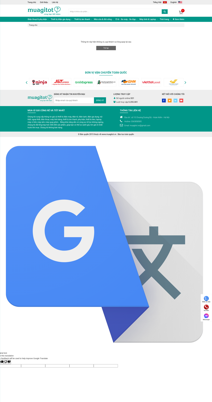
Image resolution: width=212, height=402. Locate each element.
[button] (26, 82)
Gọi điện (206, 308)
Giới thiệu (44, 2)
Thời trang (165, 19)
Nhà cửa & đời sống (103, 19)
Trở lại (106, 48)
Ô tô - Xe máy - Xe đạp (126, 19)
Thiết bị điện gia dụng (61, 19)
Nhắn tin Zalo (206, 299)
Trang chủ (32, 2)
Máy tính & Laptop (149, 19)
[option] (30, 82)
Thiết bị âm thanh (83, 19)
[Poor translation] (7, 362)
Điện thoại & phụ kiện (38, 19)
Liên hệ (55, 2)
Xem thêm (178, 19)
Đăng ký (100, 100)
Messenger (206, 316)
